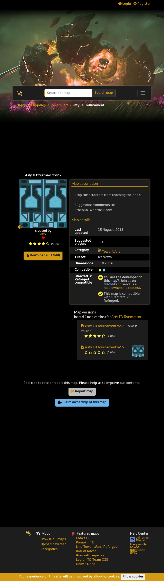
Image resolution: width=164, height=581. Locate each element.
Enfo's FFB (83, 538)
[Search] (68, 93)
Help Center (139, 533)
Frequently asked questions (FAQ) (138, 549)
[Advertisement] (84, 56)
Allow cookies (133, 577)
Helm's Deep (85, 564)
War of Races (86, 551)
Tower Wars (59, 105)
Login (124, 4)
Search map (104, 93)
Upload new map (54, 544)
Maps (20, 105)
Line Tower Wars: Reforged (97, 547)
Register (141, 4)
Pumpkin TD (85, 543)
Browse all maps (53, 539)
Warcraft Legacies (90, 556)
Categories (37, 105)
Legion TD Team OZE (92, 560)
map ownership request (122, 288)
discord (109, 284)
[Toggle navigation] (142, 93)
